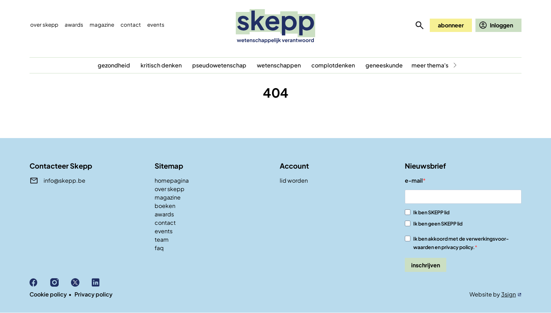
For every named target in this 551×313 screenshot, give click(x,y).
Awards (74, 24)
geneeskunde (384, 65)
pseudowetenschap (219, 65)
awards (164, 214)
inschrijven (425, 265)
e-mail (414, 180)
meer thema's (429, 65)
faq (159, 248)
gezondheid (114, 65)
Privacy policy (93, 294)
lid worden (294, 180)
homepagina (172, 180)
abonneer (451, 25)
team (162, 239)
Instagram (60, 282)
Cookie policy (48, 294)
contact (165, 222)
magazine (168, 197)
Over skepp (44, 24)
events (155, 24)
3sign (508, 294)
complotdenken (333, 65)
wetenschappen (279, 65)
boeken (165, 205)
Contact (131, 24)
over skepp (169, 189)
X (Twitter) (81, 282)
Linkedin (102, 282)
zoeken (419, 25)
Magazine (102, 24)
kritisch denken (161, 65)
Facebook (40, 282)
